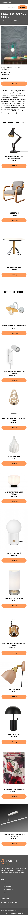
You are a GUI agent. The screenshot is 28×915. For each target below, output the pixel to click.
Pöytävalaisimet (14, 21)
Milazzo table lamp (14, 734)
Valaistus (5, 21)
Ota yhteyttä (13, 913)
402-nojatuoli (14, 213)
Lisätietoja (14, 83)
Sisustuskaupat (8, 889)
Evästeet (20, 913)
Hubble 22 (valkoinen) (14, 553)
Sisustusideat (7, 886)
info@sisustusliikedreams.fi (7, 2)
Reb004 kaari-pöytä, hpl (14, 267)
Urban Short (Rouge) (14, 689)
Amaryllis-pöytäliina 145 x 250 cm (14, 789)
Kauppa (22, 7)
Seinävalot (17, 68)
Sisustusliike (7, 883)
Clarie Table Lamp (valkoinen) (14, 598)
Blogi (5, 892)
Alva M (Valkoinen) (14, 456)
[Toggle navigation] (3, 7)
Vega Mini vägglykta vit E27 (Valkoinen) (14, 326)
